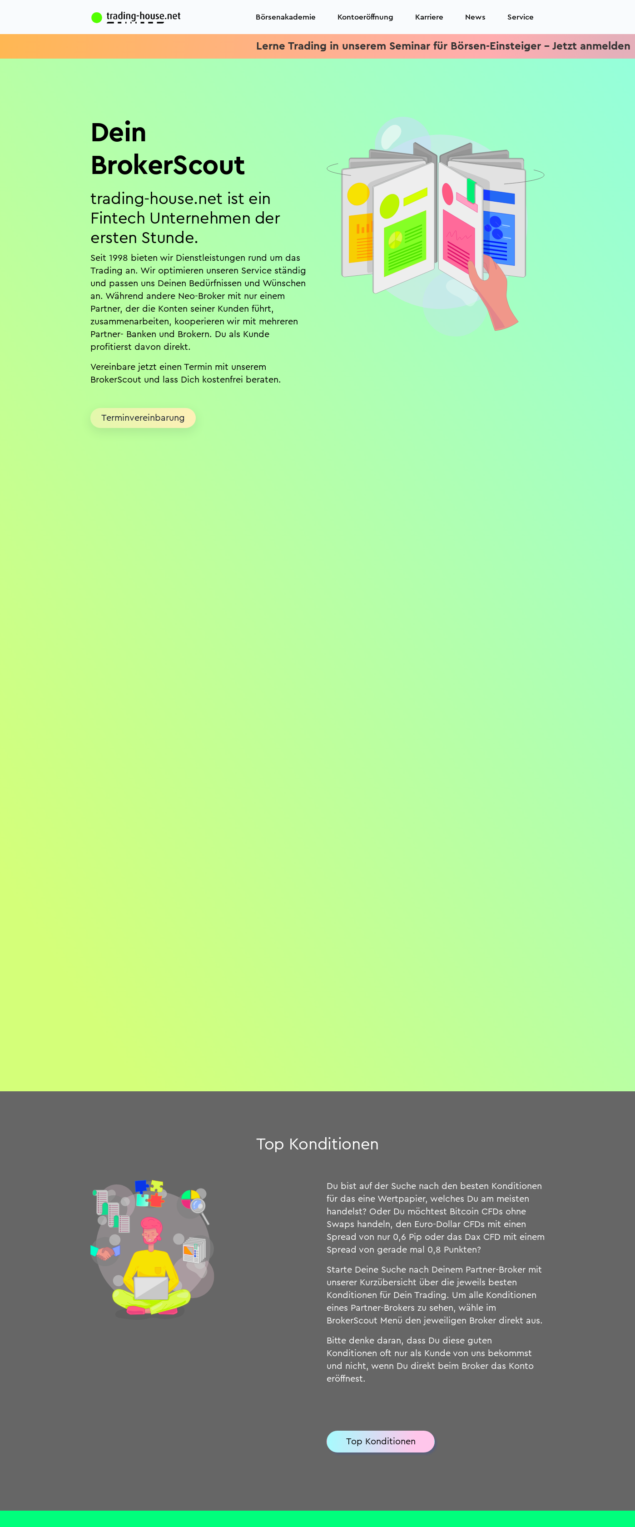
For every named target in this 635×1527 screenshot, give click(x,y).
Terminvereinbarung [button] (143, 418)
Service (520, 17)
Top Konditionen (381, 1441)
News (475, 17)
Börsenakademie (286, 17)
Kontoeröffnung (365, 17)
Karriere (429, 17)
